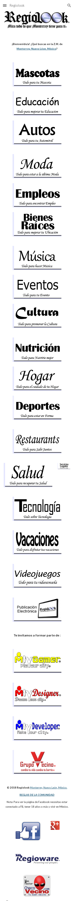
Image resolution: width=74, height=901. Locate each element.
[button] (4, 5)
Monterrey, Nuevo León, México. (48, 787)
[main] (37, 46)
